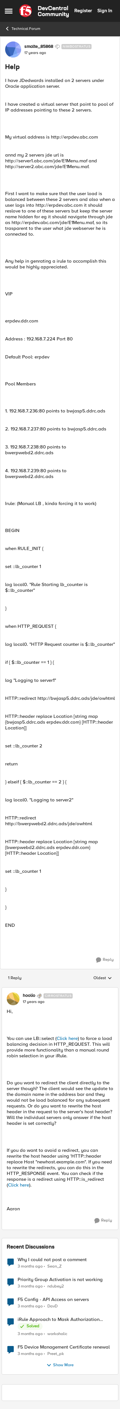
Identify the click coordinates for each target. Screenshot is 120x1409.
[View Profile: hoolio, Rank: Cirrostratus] (13, 998)
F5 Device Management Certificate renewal (64, 1347)
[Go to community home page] (44, 11)
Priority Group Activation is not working (60, 1279)
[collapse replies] (60, 990)
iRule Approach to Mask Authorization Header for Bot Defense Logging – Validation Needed (59, 1319)
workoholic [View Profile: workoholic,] (57, 1333)
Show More (60, 1365)
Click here (67, 1038)
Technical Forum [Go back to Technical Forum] (22, 28)
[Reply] (105, 960)
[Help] (33, 1002)
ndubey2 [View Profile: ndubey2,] (55, 1286)
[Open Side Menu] (9, 11)
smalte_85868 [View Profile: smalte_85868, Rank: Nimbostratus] (38, 46)
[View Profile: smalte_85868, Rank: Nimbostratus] (13, 49)
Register (83, 11)
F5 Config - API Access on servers (53, 1299)
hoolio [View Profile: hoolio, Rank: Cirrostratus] (29, 995)
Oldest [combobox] (102, 978)
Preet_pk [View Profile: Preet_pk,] (55, 1353)
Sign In (104, 11)
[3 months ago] (30, 1266)
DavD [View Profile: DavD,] (52, 1306)
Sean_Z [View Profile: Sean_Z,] (54, 1266)
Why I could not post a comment (52, 1259)
